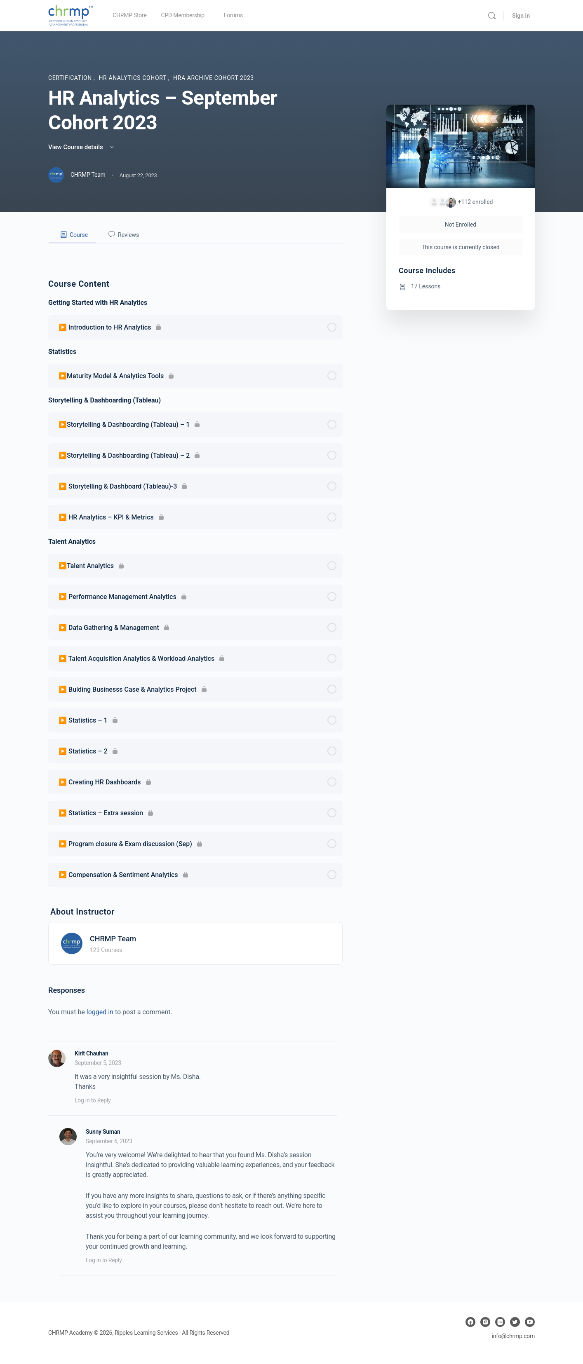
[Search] (492, 16)
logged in (100, 1012)
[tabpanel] (195, 250)
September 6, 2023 (109, 1141)
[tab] (72, 234)
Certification (71, 78)
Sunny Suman (103, 1131)
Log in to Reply (92, 1100)
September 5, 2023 (98, 1063)
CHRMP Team (113, 938)
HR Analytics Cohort (133, 78)
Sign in (521, 15)
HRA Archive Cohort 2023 (213, 78)
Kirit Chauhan (91, 1053)
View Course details (81, 147)
